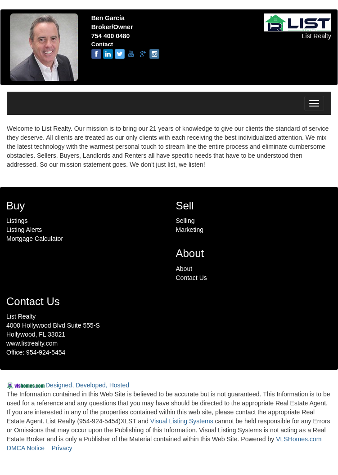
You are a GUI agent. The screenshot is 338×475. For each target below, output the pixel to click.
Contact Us (191, 277)
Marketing (189, 229)
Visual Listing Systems (181, 421)
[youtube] (131, 54)
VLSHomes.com (298, 439)
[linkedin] (108, 54)
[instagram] (154, 54)
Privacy (62, 448)
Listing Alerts (24, 229)
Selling (185, 220)
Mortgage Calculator (34, 238)
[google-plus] (143, 54)
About (184, 268)
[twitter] (120, 54)
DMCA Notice (26, 448)
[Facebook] (96, 54)
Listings (16, 220)
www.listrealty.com (32, 343)
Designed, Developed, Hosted (87, 385)
